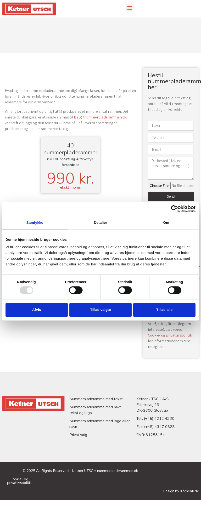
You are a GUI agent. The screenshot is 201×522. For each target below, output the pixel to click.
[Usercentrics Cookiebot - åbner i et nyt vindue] (174, 208)
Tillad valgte (100, 310)
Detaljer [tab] (100, 222)
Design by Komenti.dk (181, 491)
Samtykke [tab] (34, 222)
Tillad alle (164, 310)
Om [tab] (166, 222)
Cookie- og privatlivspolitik (170, 335)
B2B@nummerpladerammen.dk (100, 117)
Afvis (36, 310)
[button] (130, 7)
